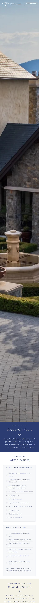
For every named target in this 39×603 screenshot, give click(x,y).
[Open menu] (19, 4)
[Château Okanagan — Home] (5, 4)
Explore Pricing (31, 3)
